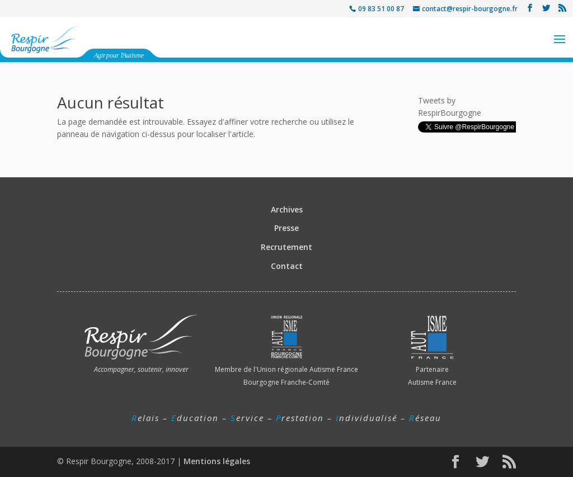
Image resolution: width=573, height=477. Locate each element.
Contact (287, 266)
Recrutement (286, 247)
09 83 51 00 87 (381, 8)
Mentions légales (217, 461)
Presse (286, 228)
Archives (287, 209)
